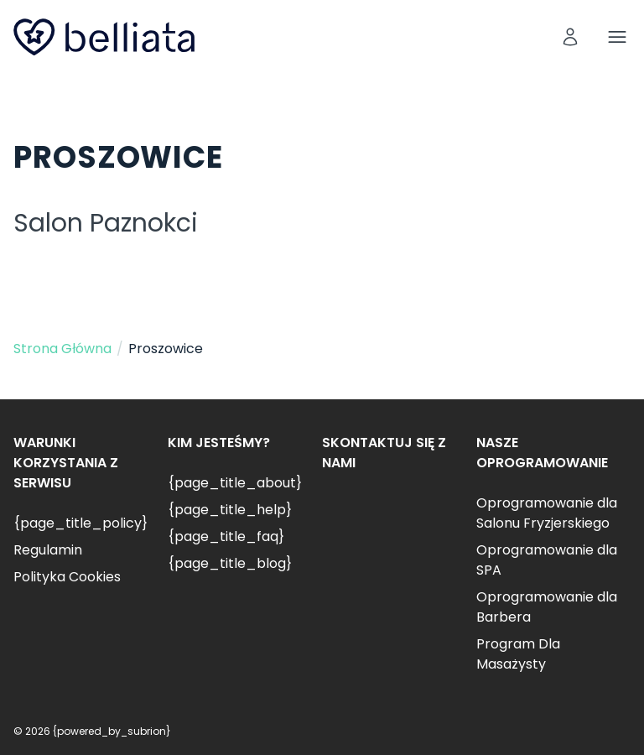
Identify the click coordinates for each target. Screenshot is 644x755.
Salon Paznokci (105, 223)
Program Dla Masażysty (518, 654)
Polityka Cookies (67, 576)
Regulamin (47, 550)
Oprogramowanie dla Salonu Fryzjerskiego (546, 513)
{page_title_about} (235, 482)
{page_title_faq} (226, 536)
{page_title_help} (230, 509)
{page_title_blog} (230, 563)
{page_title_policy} (80, 523)
